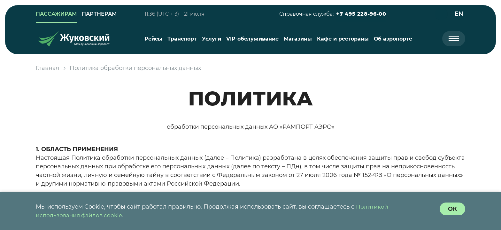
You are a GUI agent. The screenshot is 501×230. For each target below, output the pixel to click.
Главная (47, 68)
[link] (56, 14)
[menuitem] (153, 39)
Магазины (298, 39)
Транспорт (182, 39)
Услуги (211, 39)
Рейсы (153, 39)
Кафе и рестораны (343, 39)
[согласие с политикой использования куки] (452, 209)
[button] (361, 14)
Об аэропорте (393, 39)
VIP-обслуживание (252, 39)
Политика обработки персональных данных (135, 68)
